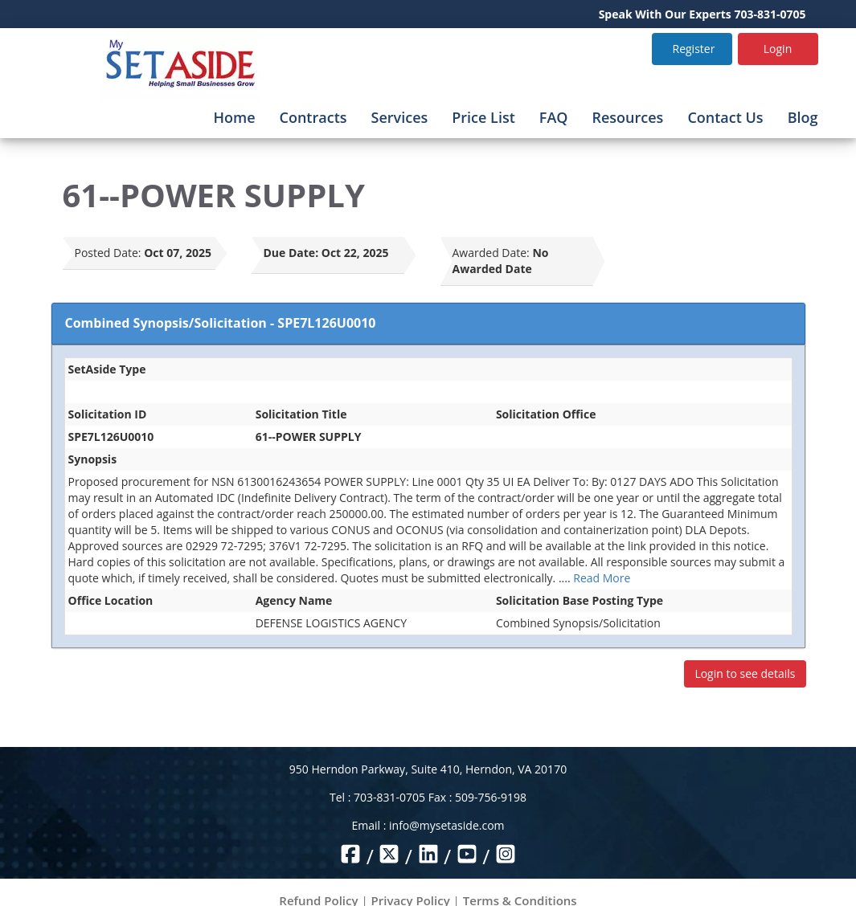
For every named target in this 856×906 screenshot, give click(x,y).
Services (399, 117)
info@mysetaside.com (446, 825)
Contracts (313, 117)
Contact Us (725, 117)
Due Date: (291, 252)
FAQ (553, 117)
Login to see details (744, 673)
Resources (627, 117)
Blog (803, 117)
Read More (601, 578)
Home (234, 117)
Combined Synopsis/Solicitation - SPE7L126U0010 (220, 323)
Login (778, 48)
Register (694, 48)
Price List (483, 117)
